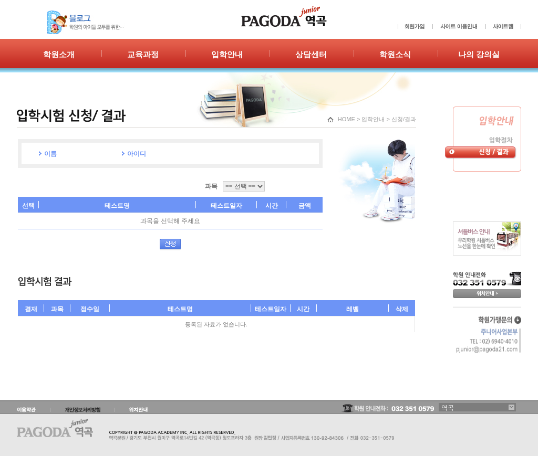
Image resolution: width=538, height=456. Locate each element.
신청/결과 (403, 119)
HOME (346, 119)
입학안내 (373, 119)
